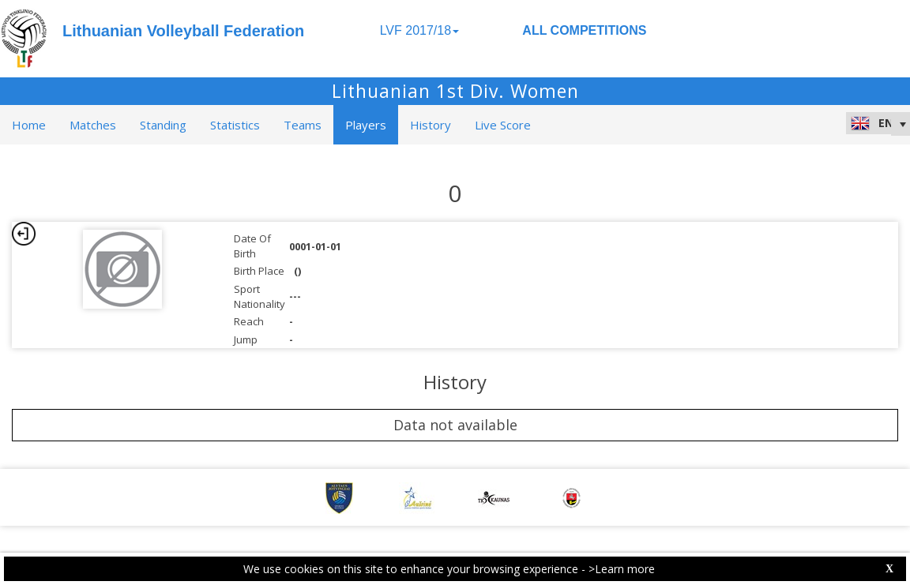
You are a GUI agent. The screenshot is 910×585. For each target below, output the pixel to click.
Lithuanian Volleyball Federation (183, 30)
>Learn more (621, 568)
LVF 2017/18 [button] (419, 30)
